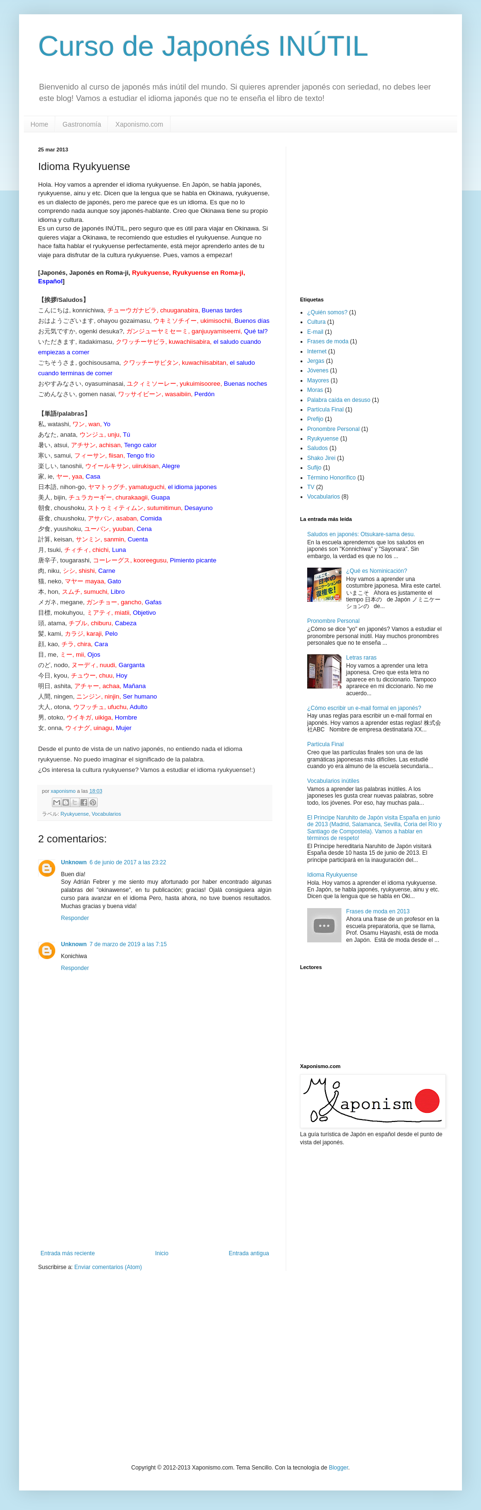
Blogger (338, 1467)
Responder (75, 918)
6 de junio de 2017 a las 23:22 (128, 862)
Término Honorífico (331, 477)
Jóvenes (318, 370)
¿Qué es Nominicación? (376, 571)
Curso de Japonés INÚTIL (203, 46)
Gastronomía (81, 124)
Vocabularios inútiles (333, 781)
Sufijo (314, 467)
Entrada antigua (249, 1253)
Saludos (317, 448)
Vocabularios (106, 814)
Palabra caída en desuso (339, 400)
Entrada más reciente (67, 1253)
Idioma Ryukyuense (332, 874)
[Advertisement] (154, 1178)
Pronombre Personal (333, 429)
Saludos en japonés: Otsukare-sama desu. (361, 534)
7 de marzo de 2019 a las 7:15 (128, 944)
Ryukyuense (74, 814)
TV (310, 487)
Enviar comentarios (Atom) (108, 1267)
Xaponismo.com (139, 124)
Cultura (316, 322)
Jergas (315, 361)
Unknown (74, 862)
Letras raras (361, 657)
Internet (317, 351)
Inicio (162, 1253)
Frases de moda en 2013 (378, 911)
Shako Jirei (321, 458)
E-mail (315, 332)
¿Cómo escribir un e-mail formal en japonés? (364, 708)
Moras (315, 390)
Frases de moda (328, 341)
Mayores (318, 380)
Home (39, 124)
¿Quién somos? (327, 312)
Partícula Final (325, 409)
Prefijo (315, 419)
